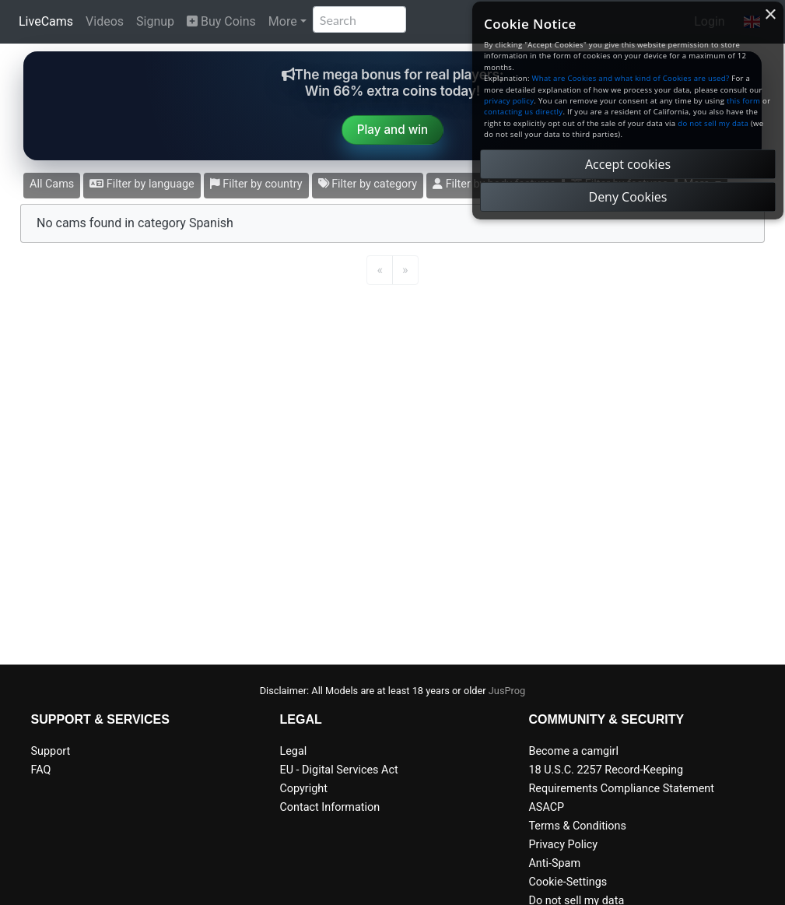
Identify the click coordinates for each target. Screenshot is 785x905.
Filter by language (141, 184)
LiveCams (46, 21)
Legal (293, 751)
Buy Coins (221, 21)
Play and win (393, 129)
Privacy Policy (563, 844)
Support (51, 751)
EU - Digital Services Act (338, 770)
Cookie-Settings (567, 882)
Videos (105, 21)
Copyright (303, 788)
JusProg (507, 690)
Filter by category (368, 184)
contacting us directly (523, 112)
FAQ (41, 770)
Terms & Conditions (577, 826)
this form (743, 101)
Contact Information (329, 807)
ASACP (546, 807)
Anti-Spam (554, 863)
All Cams (52, 184)
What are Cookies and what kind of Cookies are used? (631, 78)
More (282, 21)
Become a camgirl (573, 751)
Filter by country (256, 184)
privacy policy (509, 101)
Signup (155, 21)
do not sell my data (713, 123)
